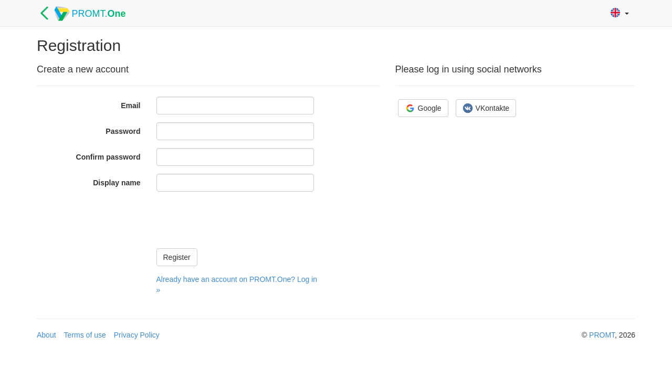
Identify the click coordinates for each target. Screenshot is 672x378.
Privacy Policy (137, 335)
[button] (619, 13)
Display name (116, 182)
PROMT (602, 335)
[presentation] (236, 220)
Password (123, 131)
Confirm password (108, 157)
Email (130, 105)
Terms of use (85, 335)
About (46, 335)
